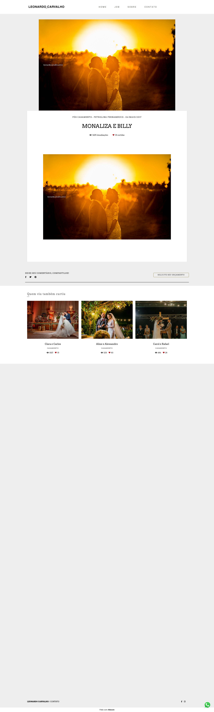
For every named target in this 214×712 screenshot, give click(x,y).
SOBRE (132, 7)
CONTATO (151, 7)
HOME (103, 7)
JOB (117, 7)
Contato (54, 701)
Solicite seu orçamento (171, 275)
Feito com (106, 710)
